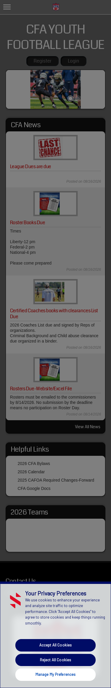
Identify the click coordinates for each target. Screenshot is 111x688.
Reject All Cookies (55, 659)
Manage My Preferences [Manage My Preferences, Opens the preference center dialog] (55, 674)
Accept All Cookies (55, 645)
